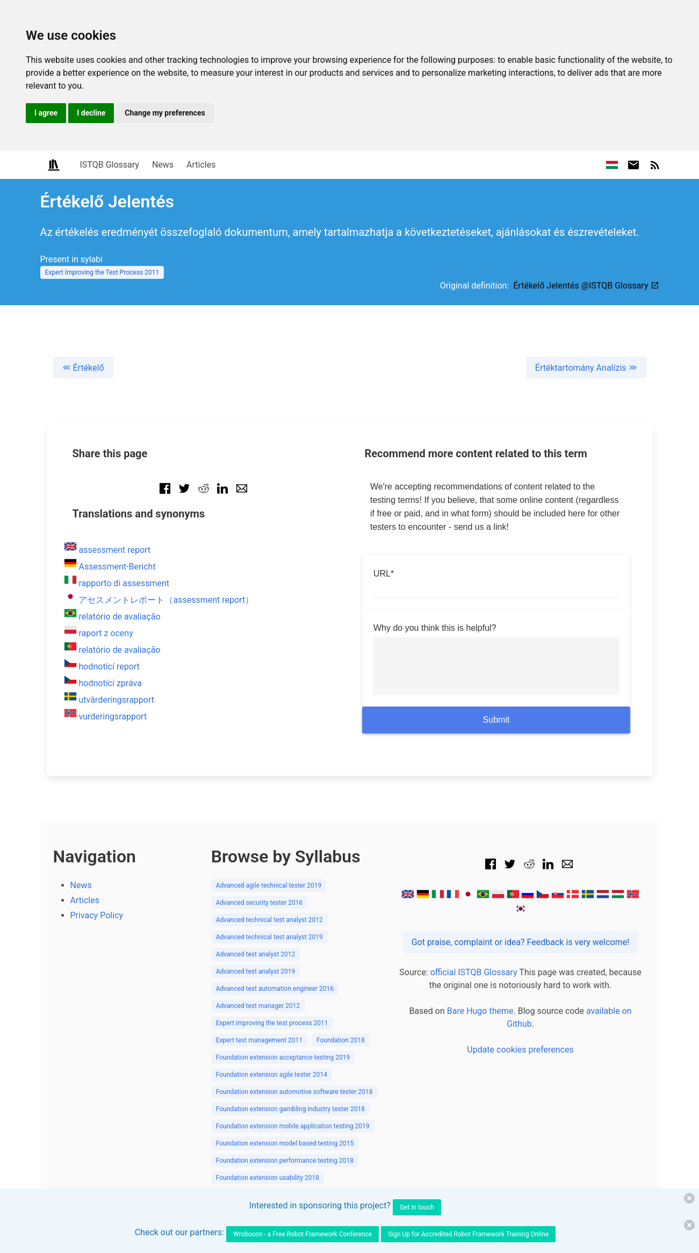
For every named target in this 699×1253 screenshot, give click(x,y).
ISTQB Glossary (109, 165)
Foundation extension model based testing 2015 (285, 1143)
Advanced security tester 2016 (259, 902)
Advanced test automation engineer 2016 (275, 988)
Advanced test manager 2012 (258, 1006)
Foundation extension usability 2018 (267, 1178)
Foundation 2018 (340, 1040)
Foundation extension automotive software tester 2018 (294, 1092)
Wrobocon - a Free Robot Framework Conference (302, 1234)
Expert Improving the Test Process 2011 (102, 272)
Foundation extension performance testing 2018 (285, 1160)
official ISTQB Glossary (473, 972)
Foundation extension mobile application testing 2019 (293, 1126)
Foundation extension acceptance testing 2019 (283, 1057)
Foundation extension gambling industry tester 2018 (290, 1109)
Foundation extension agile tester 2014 (271, 1074)
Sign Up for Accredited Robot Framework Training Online (468, 1234)
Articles (200, 165)
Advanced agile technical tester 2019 (269, 885)
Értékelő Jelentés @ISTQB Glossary (586, 285)
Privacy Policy (97, 915)
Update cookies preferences (520, 1050)
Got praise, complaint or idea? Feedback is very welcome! (521, 942)
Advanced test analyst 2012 (256, 954)
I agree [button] (45, 113)
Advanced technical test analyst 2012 (269, 920)
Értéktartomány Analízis (586, 368)
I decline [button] (91, 113)
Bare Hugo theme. (481, 1011)
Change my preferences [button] (165, 113)
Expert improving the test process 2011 (272, 1023)
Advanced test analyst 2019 (256, 971)
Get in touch (417, 1207)
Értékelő (83, 368)
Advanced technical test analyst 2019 (269, 937)
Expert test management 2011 (259, 1040)
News (163, 165)
